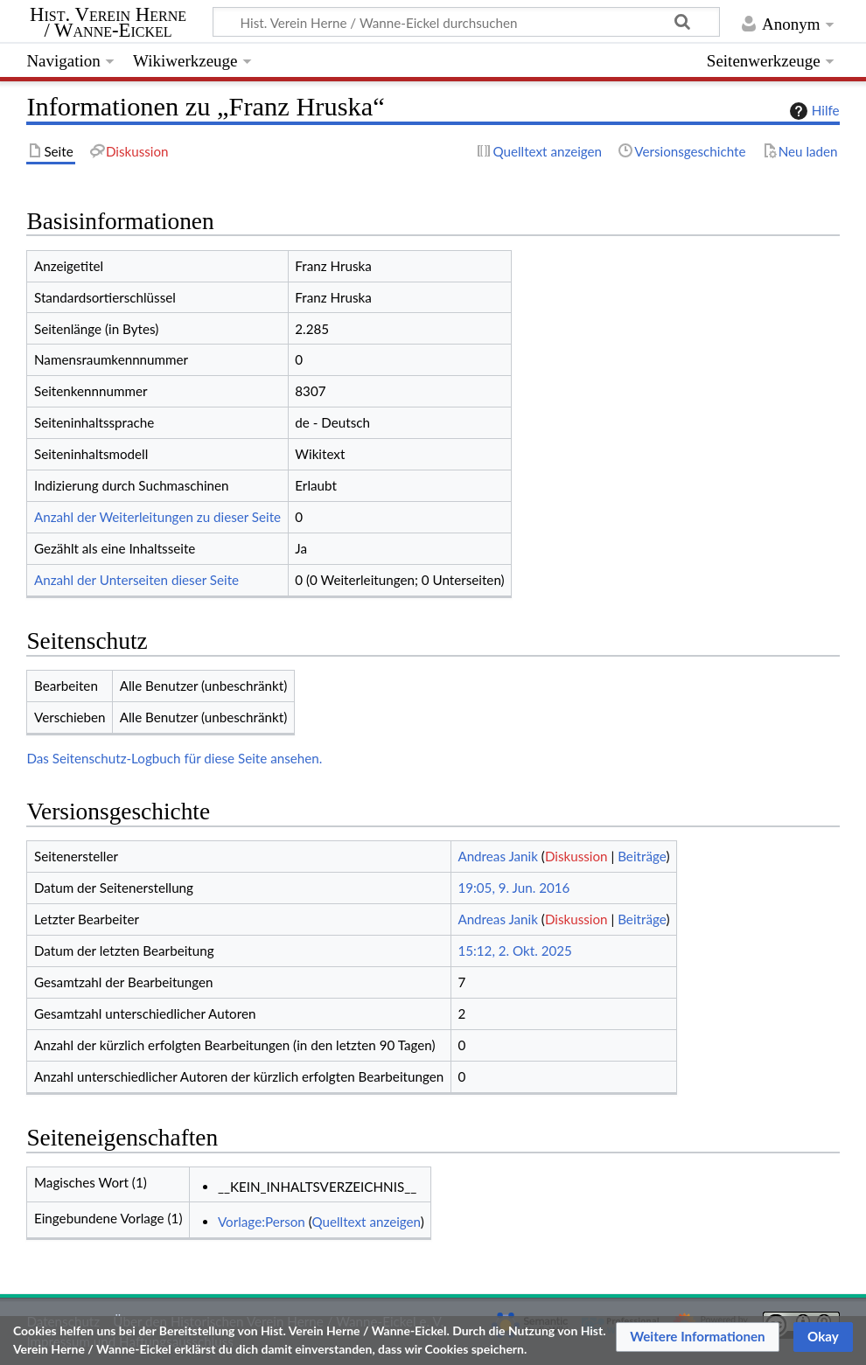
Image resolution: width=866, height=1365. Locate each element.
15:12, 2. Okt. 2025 (514, 950)
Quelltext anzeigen (365, 1221)
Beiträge (642, 856)
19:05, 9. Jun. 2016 (513, 887)
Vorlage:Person (261, 1221)
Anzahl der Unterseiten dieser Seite (136, 580)
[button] (697, 1337)
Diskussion (576, 856)
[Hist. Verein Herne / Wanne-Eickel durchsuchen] (466, 22)
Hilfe (813, 111)
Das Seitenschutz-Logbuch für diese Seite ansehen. (174, 758)
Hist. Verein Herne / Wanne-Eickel (108, 22)
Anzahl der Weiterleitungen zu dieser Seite (157, 517)
